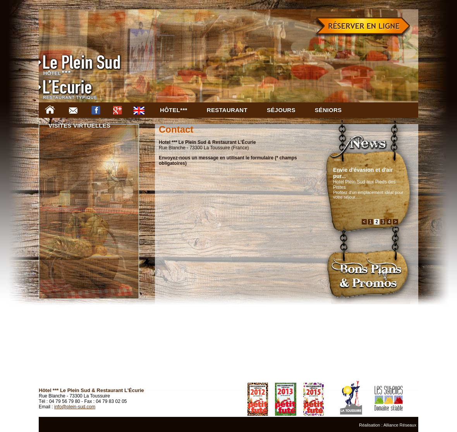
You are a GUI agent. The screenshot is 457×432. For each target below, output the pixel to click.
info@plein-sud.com (74, 407)
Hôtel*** (173, 110)
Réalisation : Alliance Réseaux (387, 425)
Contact (75, 110)
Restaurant (227, 110)
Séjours (281, 110)
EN (141, 110)
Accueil (52, 110)
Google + (119, 110)
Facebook (98, 110)
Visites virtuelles (79, 125)
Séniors (328, 110)
